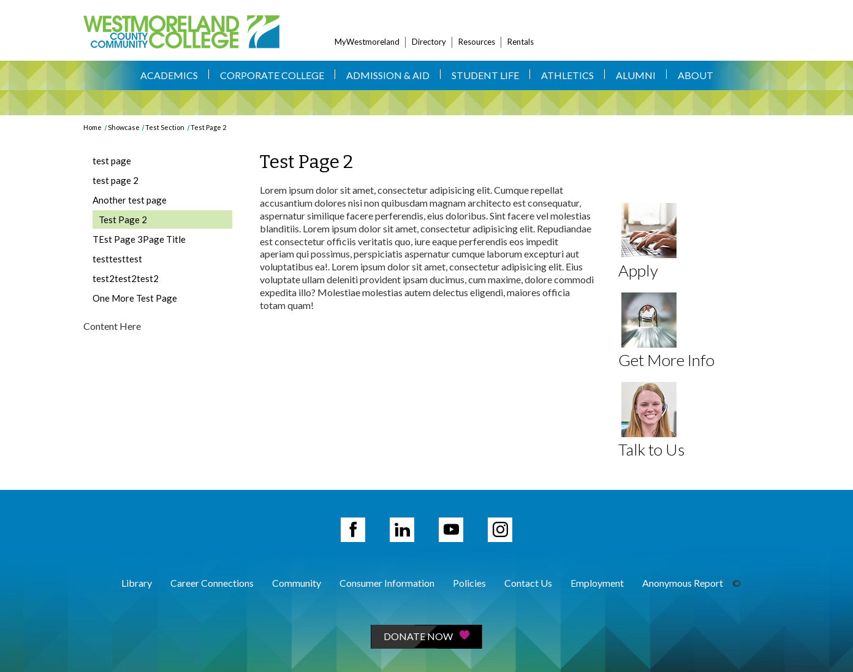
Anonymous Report (682, 583)
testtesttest (117, 258)
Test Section (164, 127)
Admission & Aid (388, 75)
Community (296, 583)
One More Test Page (135, 298)
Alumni (636, 75)
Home (92, 127)
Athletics (567, 75)
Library (136, 583)
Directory (429, 42)
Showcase (124, 127)
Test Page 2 (208, 127)
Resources (476, 42)
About (695, 75)
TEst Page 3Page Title (139, 239)
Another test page (130, 199)
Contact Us (528, 583)
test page (112, 160)
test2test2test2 (126, 278)
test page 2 (115, 180)
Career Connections (212, 583)
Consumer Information (386, 583)
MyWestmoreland (367, 42)
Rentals (520, 42)
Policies (469, 583)
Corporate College (272, 75)
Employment (597, 583)
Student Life (485, 75)
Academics (169, 75)
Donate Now (426, 636)
